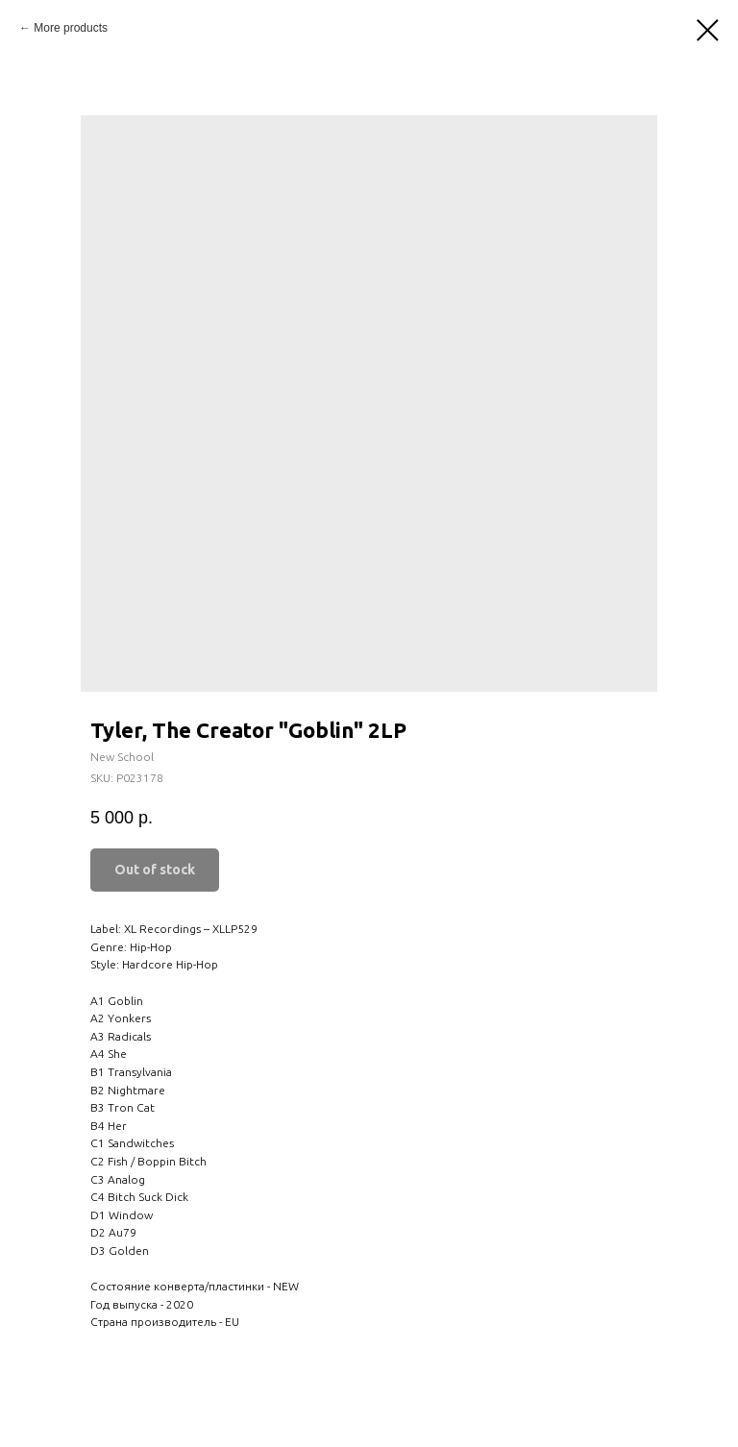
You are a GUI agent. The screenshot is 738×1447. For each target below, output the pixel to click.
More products (71, 28)
